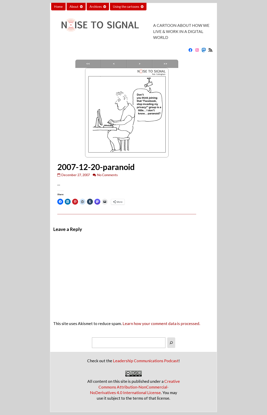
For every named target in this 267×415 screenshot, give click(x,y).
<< (88, 64)
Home (58, 7)
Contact (155, 7)
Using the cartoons (126, 7)
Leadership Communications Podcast (146, 360)
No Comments (107, 175)
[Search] (171, 342)
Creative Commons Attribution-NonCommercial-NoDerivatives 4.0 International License (135, 387)
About (74, 7)
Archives (96, 7)
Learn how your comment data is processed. (161, 323)
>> (165, 64)
